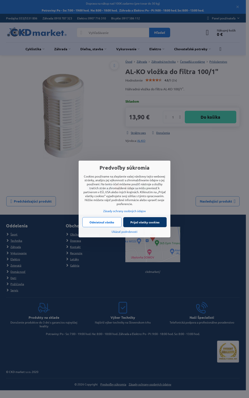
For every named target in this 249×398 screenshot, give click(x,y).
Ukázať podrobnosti (124, 231)
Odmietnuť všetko (101, 222)
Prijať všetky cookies (145, 222)
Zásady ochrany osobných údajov (124, 211)
